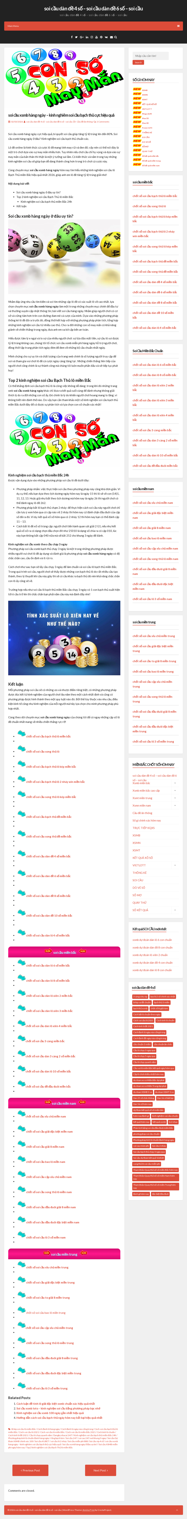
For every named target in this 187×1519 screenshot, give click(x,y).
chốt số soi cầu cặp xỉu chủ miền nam (155, 548)
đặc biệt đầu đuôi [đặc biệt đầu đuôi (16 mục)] (160, 1194)
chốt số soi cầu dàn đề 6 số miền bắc (155, 292)
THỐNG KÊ (147, 132)
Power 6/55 (147, 128)
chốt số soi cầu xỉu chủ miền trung (47, 1267)
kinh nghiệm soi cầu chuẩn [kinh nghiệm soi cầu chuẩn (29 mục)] (165, 1116)
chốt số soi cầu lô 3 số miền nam (46, 1237)
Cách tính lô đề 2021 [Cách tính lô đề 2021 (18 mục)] (143, 1026)
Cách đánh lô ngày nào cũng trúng (77, 1429)
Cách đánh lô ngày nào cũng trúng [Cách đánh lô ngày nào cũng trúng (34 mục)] (149, 1032)
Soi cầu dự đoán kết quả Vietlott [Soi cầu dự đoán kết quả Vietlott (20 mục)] (148, 1157)
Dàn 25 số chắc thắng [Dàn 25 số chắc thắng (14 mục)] (143, 1098)
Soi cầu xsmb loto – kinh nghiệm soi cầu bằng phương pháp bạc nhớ (58, 1408)
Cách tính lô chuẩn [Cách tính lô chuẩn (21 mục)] (165, 1020)
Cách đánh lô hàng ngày (48, 1429)
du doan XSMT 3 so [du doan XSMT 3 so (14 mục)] (164, 1092)
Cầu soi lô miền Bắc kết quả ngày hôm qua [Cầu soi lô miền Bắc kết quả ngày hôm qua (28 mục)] (153, 1068)
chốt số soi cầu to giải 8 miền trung (154, 661)
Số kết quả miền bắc (150, 156)
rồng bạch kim (57, 1438)
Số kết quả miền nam (151, 165)
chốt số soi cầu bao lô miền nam (152, 538)
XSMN (145, 95)
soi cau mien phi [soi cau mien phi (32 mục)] (141, 1145)
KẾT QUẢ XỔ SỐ (149, 104)
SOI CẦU (146, 137)
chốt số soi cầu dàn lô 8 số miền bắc (48, 980)
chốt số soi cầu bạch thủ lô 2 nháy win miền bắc (55, 781)
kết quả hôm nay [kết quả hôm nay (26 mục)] (141, 1122)
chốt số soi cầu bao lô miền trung (46, 1312)
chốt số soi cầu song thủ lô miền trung (50, 1343)
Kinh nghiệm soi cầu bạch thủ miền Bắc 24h (95, 1435)
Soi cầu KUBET (42, 1441)
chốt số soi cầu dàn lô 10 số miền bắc (43, 1071)
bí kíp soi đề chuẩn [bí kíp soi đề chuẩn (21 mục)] (142, 1002)
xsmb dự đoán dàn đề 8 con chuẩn (153, 947)
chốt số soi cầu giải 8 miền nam (45, 1146)
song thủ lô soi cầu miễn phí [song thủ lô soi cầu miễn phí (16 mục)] (146, 1163)
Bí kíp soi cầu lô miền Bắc (24, 1429)
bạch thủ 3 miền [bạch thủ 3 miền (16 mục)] (161, 1002)
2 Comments (103, 121)
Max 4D (145, 123)
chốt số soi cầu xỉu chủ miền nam (41, 1116)
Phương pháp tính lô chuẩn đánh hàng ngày (28, 1438)
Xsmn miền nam (142, 805)
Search (138, 62)
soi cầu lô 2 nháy (58, 1441)
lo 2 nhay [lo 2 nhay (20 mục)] (173, 1122)
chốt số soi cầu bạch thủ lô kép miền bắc (51, 766)
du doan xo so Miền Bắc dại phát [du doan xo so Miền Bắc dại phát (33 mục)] (148, 1080)
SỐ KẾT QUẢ (140, 910)
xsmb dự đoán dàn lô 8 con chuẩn (152, 970)
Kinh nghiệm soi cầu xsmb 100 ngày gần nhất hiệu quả (50, 1413)
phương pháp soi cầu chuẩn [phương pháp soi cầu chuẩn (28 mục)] (146, 1134)
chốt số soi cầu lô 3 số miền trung (153, 741)
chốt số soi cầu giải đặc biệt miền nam (49, 1131)
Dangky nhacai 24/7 (63, 1435)
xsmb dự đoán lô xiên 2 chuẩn (150, 955)
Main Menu (94, 26)
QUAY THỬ (147, 151)
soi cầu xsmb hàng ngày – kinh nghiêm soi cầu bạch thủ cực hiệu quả (61, 115)
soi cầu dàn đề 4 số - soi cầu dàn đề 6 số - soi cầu (49, 121)
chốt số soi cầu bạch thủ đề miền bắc (155, 261)
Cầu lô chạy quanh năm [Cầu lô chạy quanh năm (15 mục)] (144, 1062)
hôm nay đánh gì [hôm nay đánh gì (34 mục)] (141, 1116)
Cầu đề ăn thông (84, 121)
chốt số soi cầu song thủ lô (42, 751)
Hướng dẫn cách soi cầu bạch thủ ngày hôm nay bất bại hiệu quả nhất (59, 1417)
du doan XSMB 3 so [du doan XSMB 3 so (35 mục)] (142, 1092)
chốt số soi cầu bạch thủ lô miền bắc (48, 736)
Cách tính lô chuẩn (106, 1432)
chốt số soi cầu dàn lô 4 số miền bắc (154, 327)
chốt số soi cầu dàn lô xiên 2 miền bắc (49, 995)
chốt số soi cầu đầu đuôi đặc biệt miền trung (53, 1373)
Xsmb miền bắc (141, 783)
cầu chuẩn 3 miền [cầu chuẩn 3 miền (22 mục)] (142, 1044)
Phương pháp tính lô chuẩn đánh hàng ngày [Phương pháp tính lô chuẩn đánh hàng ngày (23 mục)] (153, 1140)
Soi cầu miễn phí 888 (78, 1441)
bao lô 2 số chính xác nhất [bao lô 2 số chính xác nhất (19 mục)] (162, 996)
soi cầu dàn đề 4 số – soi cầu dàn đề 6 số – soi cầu (93, 8)
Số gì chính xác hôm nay (147, 820)
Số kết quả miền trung (151, 161)
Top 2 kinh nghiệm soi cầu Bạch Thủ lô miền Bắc (49, 1447)
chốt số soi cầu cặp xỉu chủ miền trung (44, 1327)
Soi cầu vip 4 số (96, 1441)
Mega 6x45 (147, 114)
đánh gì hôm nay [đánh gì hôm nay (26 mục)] (141, 1194)
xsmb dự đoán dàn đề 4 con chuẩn (153, 962)
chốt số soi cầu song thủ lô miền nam (49, 1192)
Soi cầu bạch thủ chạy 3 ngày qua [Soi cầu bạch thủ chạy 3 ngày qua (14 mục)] (149, 1151)
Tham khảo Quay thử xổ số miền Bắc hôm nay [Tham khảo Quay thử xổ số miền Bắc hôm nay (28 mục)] (155, 1170)
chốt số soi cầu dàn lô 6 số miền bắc (48, 965)
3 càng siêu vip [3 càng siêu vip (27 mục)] (140, 996)
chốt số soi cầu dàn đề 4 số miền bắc (155, 282)
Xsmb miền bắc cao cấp (146, 790)
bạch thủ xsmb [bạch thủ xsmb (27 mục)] (140, 1008)
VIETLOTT (147, 109)
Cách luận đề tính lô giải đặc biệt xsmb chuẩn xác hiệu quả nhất (55, 1403)
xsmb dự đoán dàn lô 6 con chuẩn (152, 939)
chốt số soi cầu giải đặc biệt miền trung (50, 1282)
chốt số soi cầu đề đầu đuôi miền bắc (43, 1086)
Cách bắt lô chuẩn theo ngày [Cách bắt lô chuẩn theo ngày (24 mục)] (146, 1014)
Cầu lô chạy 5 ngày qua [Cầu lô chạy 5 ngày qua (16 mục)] (144, 1056)
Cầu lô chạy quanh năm (40, 1435)
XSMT (145, 99)
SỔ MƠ (145, 146)
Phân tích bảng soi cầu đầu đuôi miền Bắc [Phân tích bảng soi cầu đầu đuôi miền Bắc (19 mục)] (153, 1128)
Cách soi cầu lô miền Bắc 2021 (81, 1432)
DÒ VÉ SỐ (146, 142)
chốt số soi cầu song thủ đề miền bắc (155, 271)
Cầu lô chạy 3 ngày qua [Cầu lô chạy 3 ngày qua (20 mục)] (144, 1050)
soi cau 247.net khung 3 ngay (92, 1438)
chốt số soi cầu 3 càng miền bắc (40, 1041)
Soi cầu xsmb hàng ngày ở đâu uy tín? (79, 1444)
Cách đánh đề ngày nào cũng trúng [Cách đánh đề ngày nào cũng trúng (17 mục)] (149, 1038)
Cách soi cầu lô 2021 (29, 1432)
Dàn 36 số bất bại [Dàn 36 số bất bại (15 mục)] (165, 1098)
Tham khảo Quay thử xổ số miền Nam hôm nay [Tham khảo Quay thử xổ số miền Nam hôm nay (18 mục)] (154, 1177)
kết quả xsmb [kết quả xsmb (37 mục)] (159, 1122)
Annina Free (89, 1510)
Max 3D (145, 118)
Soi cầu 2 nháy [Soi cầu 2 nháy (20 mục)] (159, 1145)
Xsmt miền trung (142, 798)
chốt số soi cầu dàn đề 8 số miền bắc (155, 302)
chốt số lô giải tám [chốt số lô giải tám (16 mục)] (159, 1008)
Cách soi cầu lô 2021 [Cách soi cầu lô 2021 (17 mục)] (143, 1020)
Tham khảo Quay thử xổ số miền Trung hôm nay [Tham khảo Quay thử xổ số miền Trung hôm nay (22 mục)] (154, 1186)
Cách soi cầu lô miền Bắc (52, 1432)
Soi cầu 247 (71, 1438)
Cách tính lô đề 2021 (18, 1435)
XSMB (145, 90)
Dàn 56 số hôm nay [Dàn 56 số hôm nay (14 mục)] (142, 1104)
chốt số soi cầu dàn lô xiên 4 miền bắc (44, 1026)
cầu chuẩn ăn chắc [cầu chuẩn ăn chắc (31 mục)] (163, 1044)
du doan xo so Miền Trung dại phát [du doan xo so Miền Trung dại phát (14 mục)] (149, 1086)
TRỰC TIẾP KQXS (144, 827)
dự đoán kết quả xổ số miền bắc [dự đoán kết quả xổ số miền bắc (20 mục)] (148, 1110)
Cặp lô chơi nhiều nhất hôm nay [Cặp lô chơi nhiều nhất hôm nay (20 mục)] (148, 1074)
